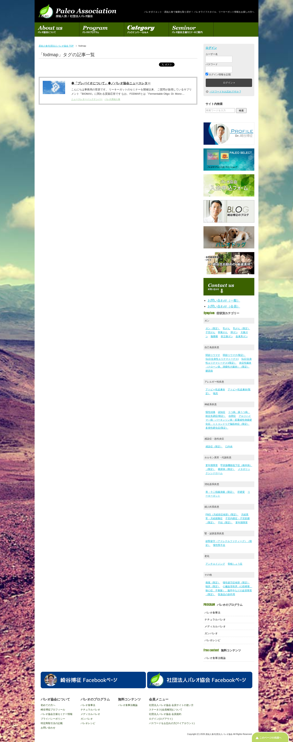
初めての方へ (48, 705)
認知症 (221, 412)
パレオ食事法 (212, 612)
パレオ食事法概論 (215, 658)
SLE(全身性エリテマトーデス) (222, 359)
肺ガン (234, 332)
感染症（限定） (214, 446)
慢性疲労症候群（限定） (236, 582)
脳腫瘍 (214, 336)
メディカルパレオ (215, 626)
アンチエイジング (215, 563)
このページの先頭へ (270, 737)
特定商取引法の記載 (52, 723)
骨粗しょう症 (235, 563)
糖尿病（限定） (226, 469)
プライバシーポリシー (53, 718)
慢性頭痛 (210, 412)
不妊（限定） (225, 522)
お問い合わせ (48, 727)
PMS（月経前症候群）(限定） (222, 514)
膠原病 (209, 370)
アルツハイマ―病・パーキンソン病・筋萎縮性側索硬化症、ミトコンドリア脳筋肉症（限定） (229, 420)
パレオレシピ (212, 640)
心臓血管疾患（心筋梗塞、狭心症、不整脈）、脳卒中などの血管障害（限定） (229, 590)
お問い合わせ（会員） (224, 306)
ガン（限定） (213, 328)
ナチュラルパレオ (215, 619)
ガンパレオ (211, 633)
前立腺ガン (227, 336)
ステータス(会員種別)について (165, 709)
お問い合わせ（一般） (224, 300)
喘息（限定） (213, 586)
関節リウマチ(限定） (234, 355)
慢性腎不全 (219, 545)
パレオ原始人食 (112, 99)
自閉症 (232, 416)
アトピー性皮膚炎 (215, 389)
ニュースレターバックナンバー (87, 99)
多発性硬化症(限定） (217, 427)
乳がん (226, 328)
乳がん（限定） (241, 328)
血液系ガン (242, 336)
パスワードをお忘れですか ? (225, 91)
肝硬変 (241, 492)
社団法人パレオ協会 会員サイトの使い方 (171, 705)
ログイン (211, 47)
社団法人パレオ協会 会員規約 (165, 714)
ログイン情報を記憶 (218, 74)
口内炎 (229, 446)
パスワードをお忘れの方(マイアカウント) (172, 723)
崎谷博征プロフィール (53, 709)
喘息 (215, 393)
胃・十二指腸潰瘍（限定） (220, 492)
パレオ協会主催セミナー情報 (56, 714)
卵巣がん (223, 332)
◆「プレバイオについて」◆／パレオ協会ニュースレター (111, 83)
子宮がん (210, 332)
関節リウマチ (213, 355)
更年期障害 (212, 465)
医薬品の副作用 (226, 594)
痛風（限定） (213, 582)
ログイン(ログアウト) (161, 718)
